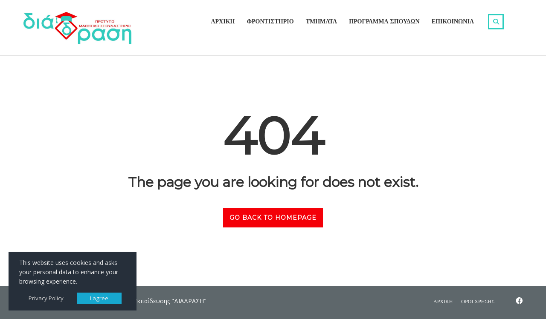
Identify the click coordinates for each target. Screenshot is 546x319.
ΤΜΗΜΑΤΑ (321, 21)
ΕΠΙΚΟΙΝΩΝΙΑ (453, 21)
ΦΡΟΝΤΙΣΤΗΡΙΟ (270, 21)
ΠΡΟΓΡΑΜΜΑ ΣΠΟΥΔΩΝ (384, 21)
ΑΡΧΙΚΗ (223, 21)
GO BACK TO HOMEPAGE (273, 217)
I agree (99, 298)
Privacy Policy (46, 298)
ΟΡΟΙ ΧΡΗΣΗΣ (477, 301)
